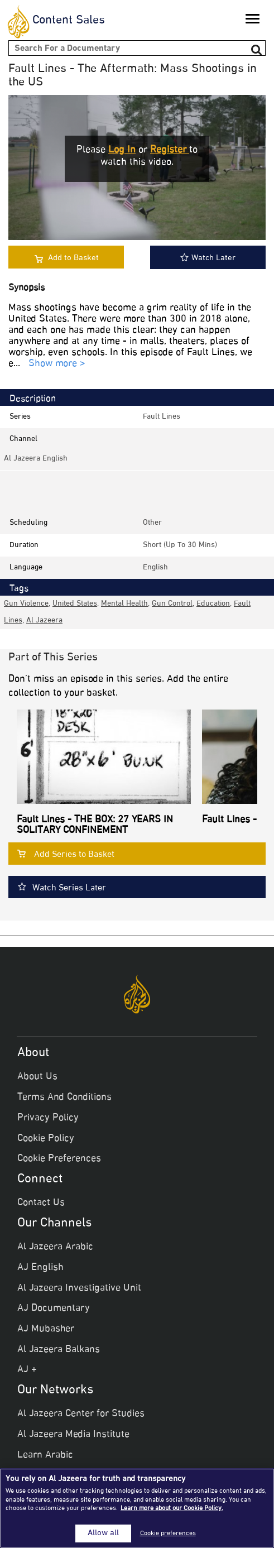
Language (25, 567)
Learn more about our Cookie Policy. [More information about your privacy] (172, 1508)
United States (74, 603)
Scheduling (28, 522)
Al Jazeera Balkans (58, 1349)
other (152, 522)
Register (169, 150)
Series (20, 416)
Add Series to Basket (74, 854)
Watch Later (207, 258)
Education (213, 603)
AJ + (27, 1370)
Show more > (56, 364)
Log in (122, 150)
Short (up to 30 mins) (180, 545)
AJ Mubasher (45, 1329)
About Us (37, 1076)
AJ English (40, 1267)
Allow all (103, 1533)
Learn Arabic (45, 1455)
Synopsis (26, 288)
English (155, 567)
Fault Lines (161, 416)
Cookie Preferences (59, 1159)
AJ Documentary (53, 1308)
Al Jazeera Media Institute (73, 1434)
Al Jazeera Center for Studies (81, 1414)
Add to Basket (73, 258)
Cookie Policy (45, 1138)
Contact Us (41, 1203)
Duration (24, 545)
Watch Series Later (69, 888)
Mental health (124, 603)
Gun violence (26, 603)
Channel (23, 439)
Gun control (172, 603)
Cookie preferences (168, 1533)
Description (32, 399)
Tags (18, 589)
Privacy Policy (48, 1118)
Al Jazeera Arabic (55, 1247)
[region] (137, 1508)
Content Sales (68, 21)
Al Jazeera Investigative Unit (79, 1288)
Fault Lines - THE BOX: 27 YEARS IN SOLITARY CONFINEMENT (95, 826)
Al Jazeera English (36, 458)
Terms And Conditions (64, 1097)
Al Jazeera (44, 620)
